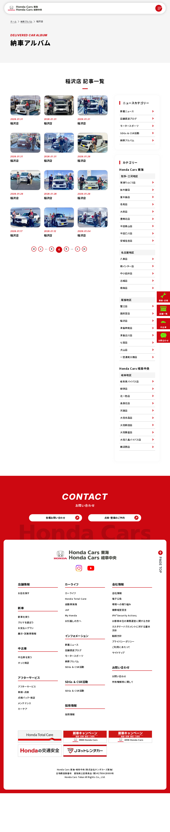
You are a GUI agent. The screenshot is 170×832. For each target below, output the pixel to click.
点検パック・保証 (27, 736)
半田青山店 (126, 237)
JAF (67, 648)
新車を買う (24, 655)
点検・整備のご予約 (117, 555)
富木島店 (125, 204)
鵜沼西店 (125, 483)
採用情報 (70, 753)
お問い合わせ (119, 719)
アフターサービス (27, 725)
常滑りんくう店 (128, 188)
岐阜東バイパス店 (130, 408)
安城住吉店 (126, 254)
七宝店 (124, 366)
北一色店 (125, 425)
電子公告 (117, 637)
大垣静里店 (126, 466)
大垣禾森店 (126, 450)
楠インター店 (127, 281)
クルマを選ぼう (26, 661)
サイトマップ (119, 695)
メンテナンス (25, 742)
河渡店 (124, 441)
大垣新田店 (126, 458)
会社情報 (117, 632)
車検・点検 (24, 731)
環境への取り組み (122, 643)
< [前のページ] (39, 249)
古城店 (124, 298)
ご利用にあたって (121, 689)
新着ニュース (127, 111)
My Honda (71, 654)
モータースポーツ (130, 128)
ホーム (13, 21)
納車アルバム (27, 21)
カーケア (23, 747)
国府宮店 (125, 333)
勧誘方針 (117, 678)
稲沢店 (124, 342)
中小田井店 (126, 289)
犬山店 (124, 375)
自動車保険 (71, 643)
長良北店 (125, 433)
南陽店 (124, 306)
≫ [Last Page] (87, 249)
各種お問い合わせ (53, 555)
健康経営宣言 (120, 648)
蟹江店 (124, 325)
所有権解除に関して (123, 724)
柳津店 (124, 417)
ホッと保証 (24, 701)
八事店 (124, 273)
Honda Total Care (76, 637)
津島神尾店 (126, 350)
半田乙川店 (126, 245)
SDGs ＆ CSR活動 (75, 705)
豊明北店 (125, 229)
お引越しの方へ (74, 659)
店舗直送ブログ (129, 120)
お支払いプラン (26, 666)
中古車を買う (25, 696)
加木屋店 (125, 196)
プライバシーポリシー (124, 684)
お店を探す (24, 632)
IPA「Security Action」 (126, 654)
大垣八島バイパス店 (131, 474)
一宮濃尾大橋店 (129, 383)
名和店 (124, 212)
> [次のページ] (79, 249)
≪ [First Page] (30, 249)
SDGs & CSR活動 (130, 136)
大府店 (124, 221)
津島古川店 (126, 358)
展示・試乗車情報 (27, 672)
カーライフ (71, 632)
